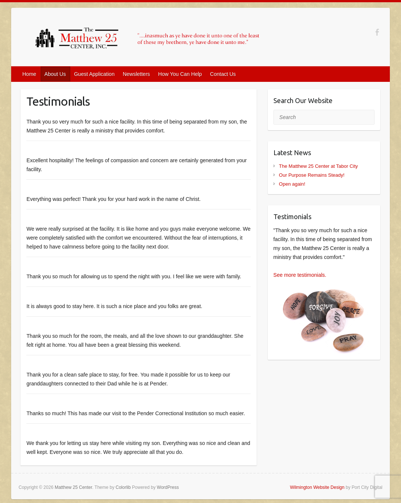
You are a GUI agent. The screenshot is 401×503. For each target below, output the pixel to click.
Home (29, 74)
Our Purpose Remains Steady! (311, 175)
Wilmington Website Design (317, 487)
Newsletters (136, 74)
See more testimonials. (299, 275)
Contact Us (223, 74)
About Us (55, 74)
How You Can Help (180, 74)
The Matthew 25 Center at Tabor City (318, 166)
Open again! (292, 184)
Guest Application (94, 74)
